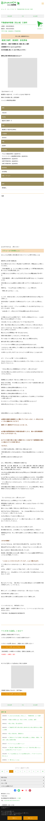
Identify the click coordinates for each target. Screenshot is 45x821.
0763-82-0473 (15, 800)
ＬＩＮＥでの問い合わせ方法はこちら (13, 647)
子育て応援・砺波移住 (7, 31)
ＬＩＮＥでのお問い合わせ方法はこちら (14, 694)
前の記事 (10, 16)
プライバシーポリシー (17, 813)
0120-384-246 (7, 800)
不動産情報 (17, 31)
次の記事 (35, 16)
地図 (19, 798)
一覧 (22, 16)
